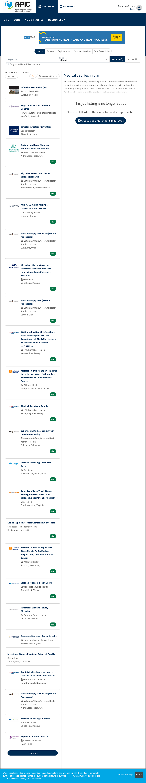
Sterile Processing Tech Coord (36, 582)
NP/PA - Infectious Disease (34, 736)
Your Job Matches (82, 51)
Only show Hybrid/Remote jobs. (25, 64)
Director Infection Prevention (36, 126)
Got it (139, 774)
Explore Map (64, 51)
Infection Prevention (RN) (34, 87)
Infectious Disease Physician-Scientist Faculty (31, 654)
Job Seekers (47, 6)
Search (39, 51)
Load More (33, 753)
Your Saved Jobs (102, 51)
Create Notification (48, 76)
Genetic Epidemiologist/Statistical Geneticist (31, 522)
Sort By (11, 76)
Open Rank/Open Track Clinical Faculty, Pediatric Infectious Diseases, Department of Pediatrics (39, 494)
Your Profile (34, 19)
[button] (132, 59)
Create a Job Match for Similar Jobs (101, 120)
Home (5, 19)
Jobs (17, 19)
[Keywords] (32, 59)
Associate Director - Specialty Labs (39, 635)
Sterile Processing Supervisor (36, 718)
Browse (50, 51)
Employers (67, 6)
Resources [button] (55, 19)
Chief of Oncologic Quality (34, 405)
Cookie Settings (125, 774)
